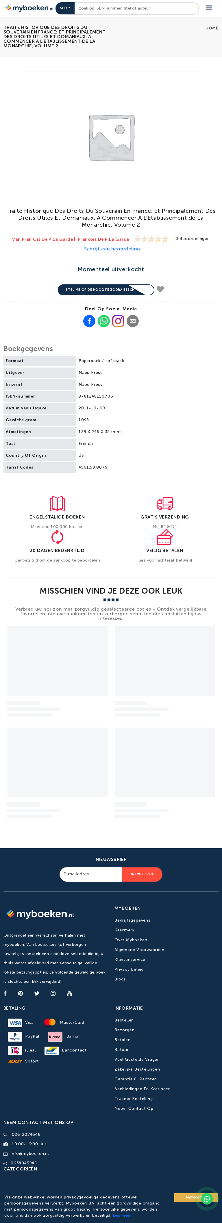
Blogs (120, 979)
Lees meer (121, 1216)
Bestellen (124, 1020)
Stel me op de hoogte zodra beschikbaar (106, 289)
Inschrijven (142, 874)
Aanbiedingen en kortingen (142, 1089)
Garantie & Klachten (135, 1079)
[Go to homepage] (29, 8)
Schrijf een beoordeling (112, 249)
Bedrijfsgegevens (132, 920)
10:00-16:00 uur (29, 1144)
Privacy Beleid (129, 969)
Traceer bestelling (133, 1099)
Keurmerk (124, 930)
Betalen (122, 1040)
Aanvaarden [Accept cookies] (196, 1197)
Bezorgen (124, 1030)
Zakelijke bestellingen (137, 1069)
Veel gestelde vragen (137, 1060)
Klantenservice (129, 960)
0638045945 (24, 1163)
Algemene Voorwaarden (139, 950)
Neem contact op (133, 1109)
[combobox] (136, 8)
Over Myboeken (130, 940)
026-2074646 (26, 1135)
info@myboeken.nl (30, 1154)
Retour (121, 1050)
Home (212, 28)
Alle (64, 8)
